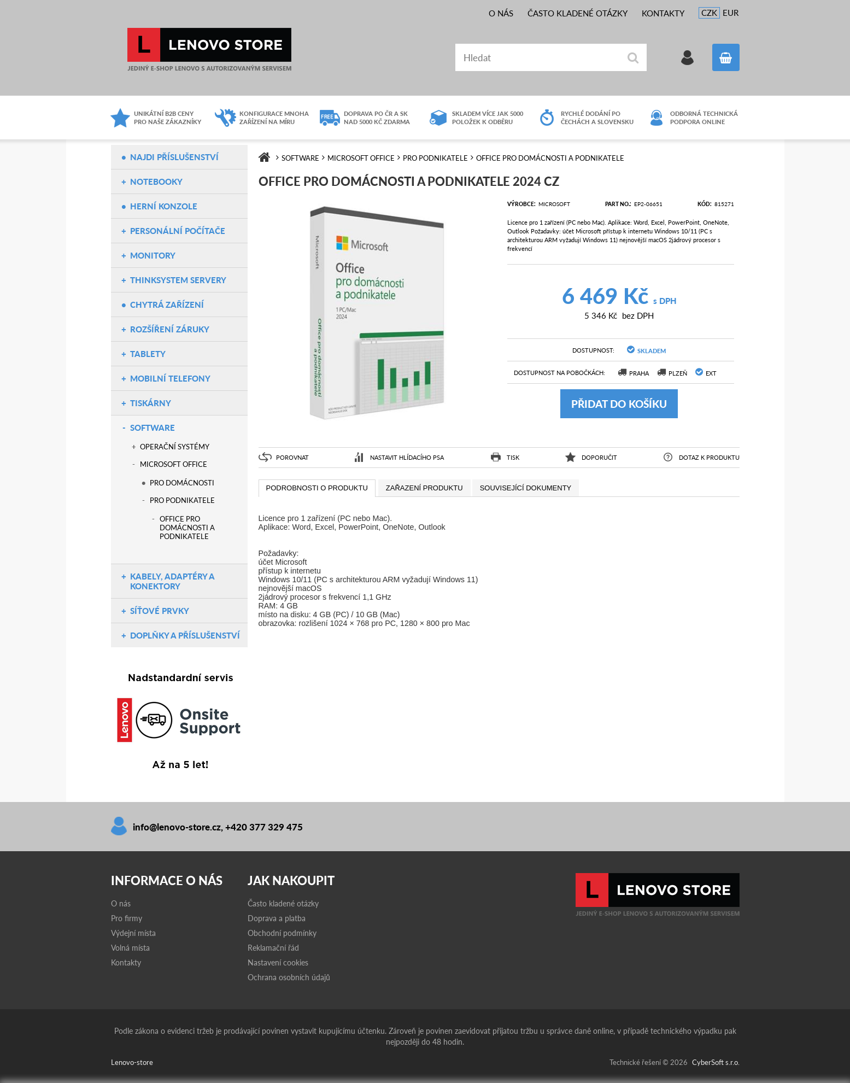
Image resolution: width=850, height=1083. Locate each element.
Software (152, 427)
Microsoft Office (173, 464)
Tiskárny (150, 403)
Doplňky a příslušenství (185, 635)
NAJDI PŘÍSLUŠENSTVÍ (174, 157)
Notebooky (156, 181)
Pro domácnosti (182, 482)
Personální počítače (177, 231)
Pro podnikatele (182, 500)
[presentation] (317, 488)
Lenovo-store (209, 49)
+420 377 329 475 (264, 827)
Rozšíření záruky (169, 329)
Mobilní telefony (170, 378)
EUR (730, 12)
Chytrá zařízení (167, 304)
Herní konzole (163, 206)
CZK (709, 12)
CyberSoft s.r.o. (716, 1062)
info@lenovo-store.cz (177, 827)
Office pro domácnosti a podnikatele (187, 527)
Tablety (148, 354)
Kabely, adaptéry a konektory (172, 581)
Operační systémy (174, 446)
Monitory (152, 255)
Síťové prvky (159, 611)
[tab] (317, 488)
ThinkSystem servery (178, 280)
